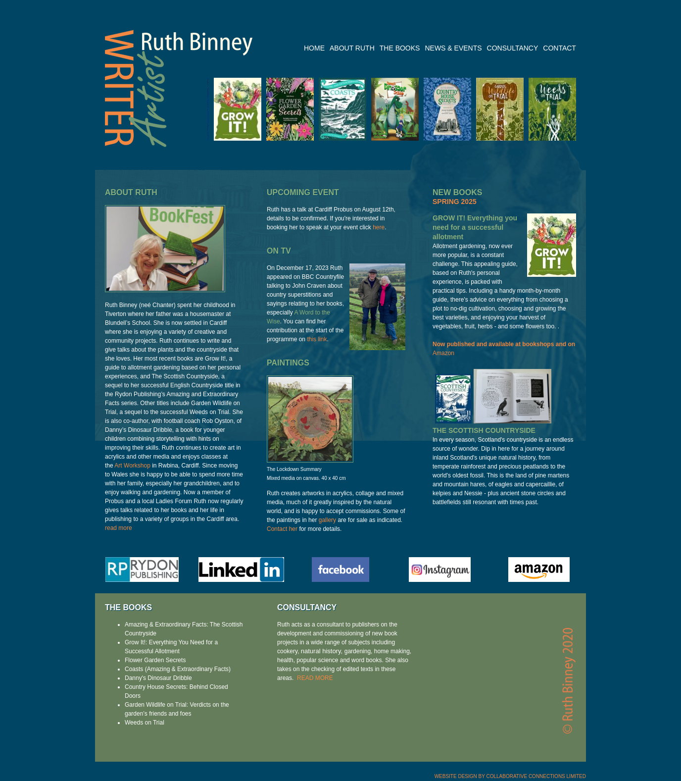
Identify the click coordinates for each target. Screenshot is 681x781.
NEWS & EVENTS (453, 48)
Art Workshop (132, 465)
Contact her (282, 528)
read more (118, 527)
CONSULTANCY (512, 48)
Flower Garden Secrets (155, 660)
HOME (314, 48)
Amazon (443, 353)
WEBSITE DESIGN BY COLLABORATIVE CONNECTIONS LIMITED (510, 776)
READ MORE (315, 678)
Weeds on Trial (144, 722)
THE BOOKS (400, 48)
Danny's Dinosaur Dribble (158, 678)
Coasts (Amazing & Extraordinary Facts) (178, 669)
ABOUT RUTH (352, 48)
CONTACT (559, 48)
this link (317, 339)
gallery (327, 520)
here (379, 227)
